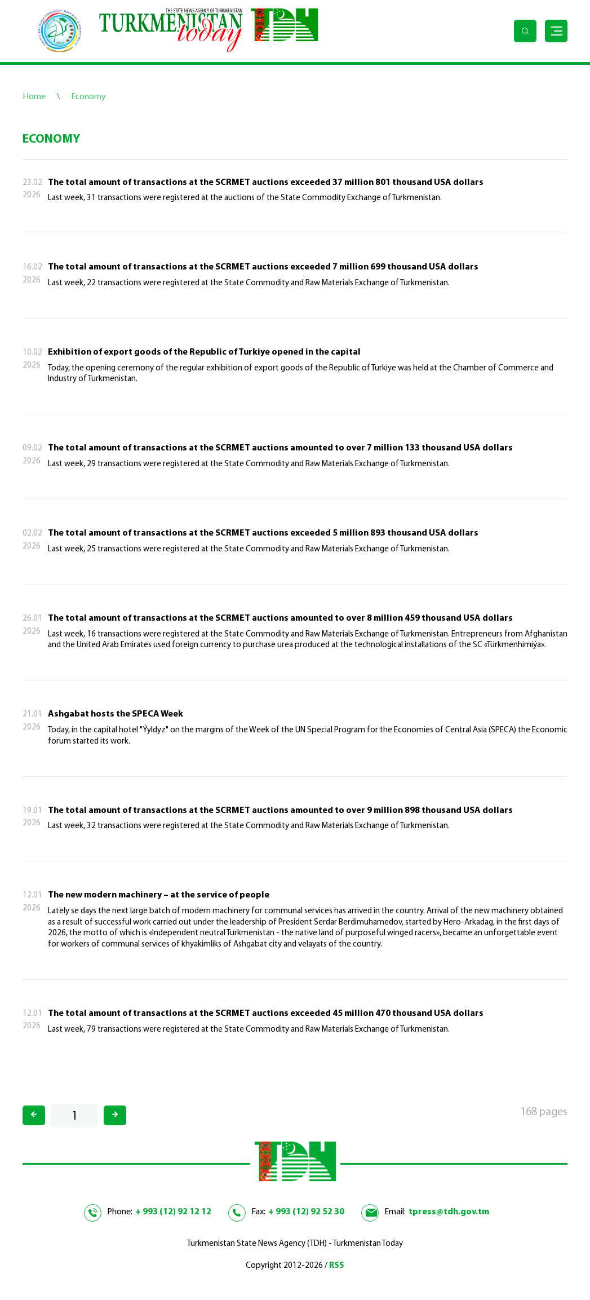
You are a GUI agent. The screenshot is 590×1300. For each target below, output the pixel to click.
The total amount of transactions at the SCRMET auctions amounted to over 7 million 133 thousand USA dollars (280, 448)
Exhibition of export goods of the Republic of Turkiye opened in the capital (204, 352)
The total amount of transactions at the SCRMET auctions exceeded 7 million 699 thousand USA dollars (263, 267)
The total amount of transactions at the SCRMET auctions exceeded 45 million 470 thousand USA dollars (265, 1013)
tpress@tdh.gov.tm (449, 1212)
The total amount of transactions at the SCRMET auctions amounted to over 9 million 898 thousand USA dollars (280, 810)
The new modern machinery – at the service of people (158, 895)
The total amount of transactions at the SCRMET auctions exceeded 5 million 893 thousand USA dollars (263, 533)
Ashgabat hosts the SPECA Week (115, 714)
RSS (336, 1266)
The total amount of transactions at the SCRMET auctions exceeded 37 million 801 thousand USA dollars (265, 182)
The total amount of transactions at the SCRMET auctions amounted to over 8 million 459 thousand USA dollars (280, 618)
